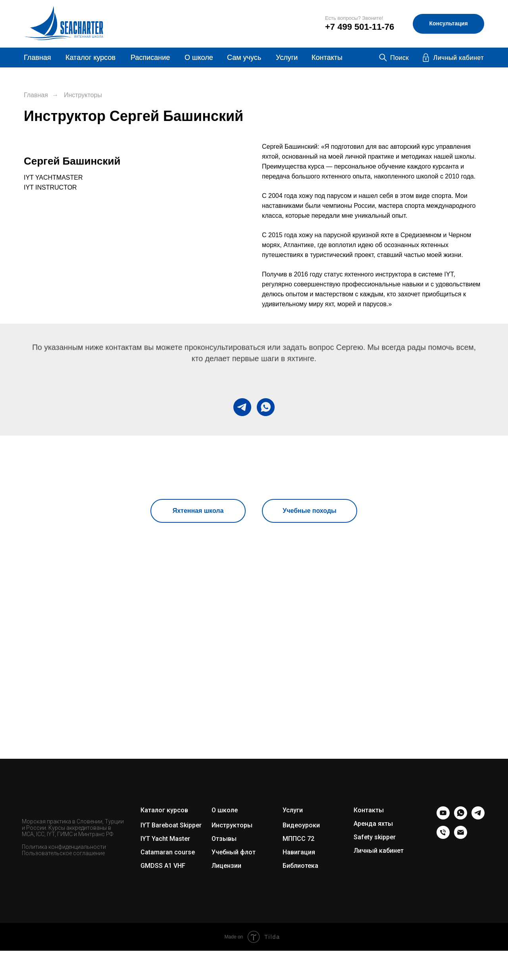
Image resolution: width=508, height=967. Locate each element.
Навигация (299, 852)
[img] (295, 23)
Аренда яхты (373, 823)
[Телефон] (443, 836)
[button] (448, 24)
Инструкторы (83, 95)
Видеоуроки (301, 825)
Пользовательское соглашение (63, 853)
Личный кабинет (458, 57)
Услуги (287, 57)
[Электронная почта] (460, 836)
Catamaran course (167, 852)
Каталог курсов (90, 57)
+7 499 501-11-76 (359, 27)
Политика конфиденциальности (64, 847)
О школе (225, 810)
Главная (37, 57)
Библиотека (300, 865)
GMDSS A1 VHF (162, 865)
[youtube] (443, 817)
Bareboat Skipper (177, 825)
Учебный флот (234, 852)
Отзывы (224, 838)
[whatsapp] (266, 407)
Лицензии (226, 865)
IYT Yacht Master (165, 838)
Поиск (399, 57)
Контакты (327, 57)
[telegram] (242, 407)
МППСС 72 (298, 838)
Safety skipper (375, 837)
